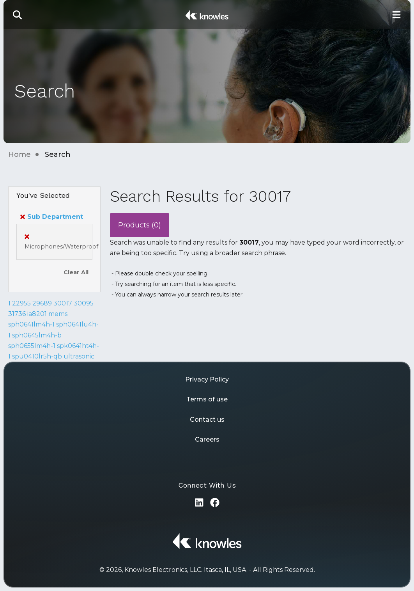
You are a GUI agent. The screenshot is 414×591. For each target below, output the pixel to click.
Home (19, 154)
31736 (17, 314)
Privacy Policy (207, 379)
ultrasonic (79, 356)
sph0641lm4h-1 (31, 324)
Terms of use (207, 399)
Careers (207, 439)
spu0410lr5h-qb (37, 356)
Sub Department (51, 216)
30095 (84, 303)
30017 (62, 303)
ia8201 (37, 314)
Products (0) (139, 225)
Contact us (207, 419)
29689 (42, 303)
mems (57, 314)
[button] (17, 14)
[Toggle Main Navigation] (396, 14)
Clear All (76, 272)
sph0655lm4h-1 (31, 346)
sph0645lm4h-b (37, 335)
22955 (21, 303)
